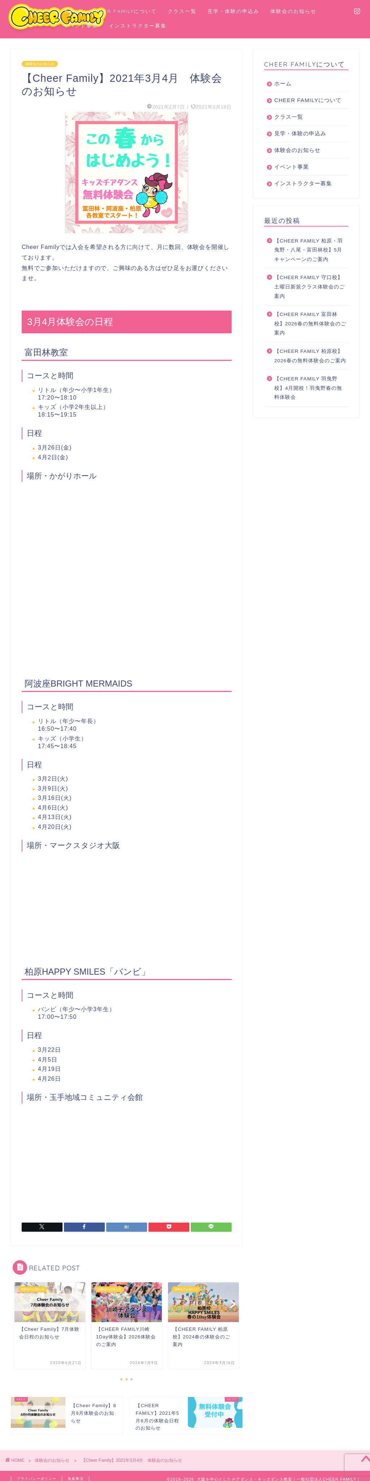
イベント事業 (80, 25)
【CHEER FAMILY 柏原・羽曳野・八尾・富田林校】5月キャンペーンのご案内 (308, 257)
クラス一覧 (182, 11)
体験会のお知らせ (293, 11)
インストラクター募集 (138, 25)
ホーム (72, 11)
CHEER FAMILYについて (124, 11)
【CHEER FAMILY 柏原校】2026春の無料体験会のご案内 (310, 363)
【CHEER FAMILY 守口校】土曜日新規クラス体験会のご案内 (309, 294)
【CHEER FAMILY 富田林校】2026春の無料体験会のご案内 (310, 331)
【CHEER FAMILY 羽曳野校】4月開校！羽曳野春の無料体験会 (308, 395)
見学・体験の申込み (233, 11)
